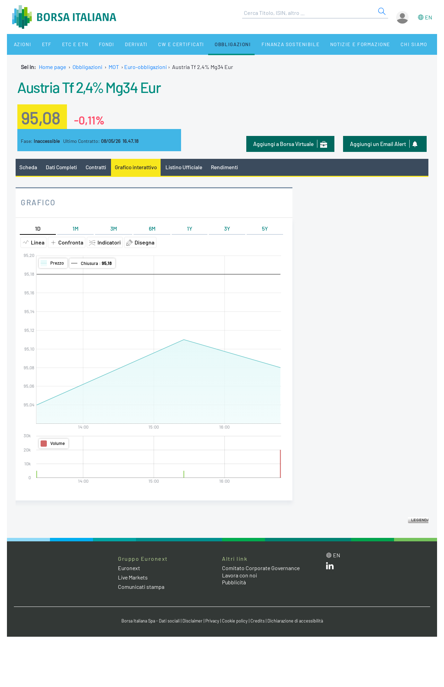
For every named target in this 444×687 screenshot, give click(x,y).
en (428, 17)
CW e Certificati (165, 44)
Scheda (28, 167)
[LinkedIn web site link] (330, 567)
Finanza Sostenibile (270, 44)
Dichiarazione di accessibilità (296, 621)
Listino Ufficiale (186, 167)
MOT (114, 66)
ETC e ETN (66, 44)
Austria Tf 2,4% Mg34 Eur (92, 86)
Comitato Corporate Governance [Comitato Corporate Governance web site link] (261, 568)
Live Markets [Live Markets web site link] (133, 577)
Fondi (95, 44)
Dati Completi (62, 167)
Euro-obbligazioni (146, 66)
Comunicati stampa (141, 587)
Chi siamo (389, 44)
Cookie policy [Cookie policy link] (236, 621)
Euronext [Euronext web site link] (129, 568)
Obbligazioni (214, 44)
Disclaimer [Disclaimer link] (192, 621)
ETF (41, 44)
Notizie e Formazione (338, 44)
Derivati (122, 44)
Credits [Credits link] (258, 621)
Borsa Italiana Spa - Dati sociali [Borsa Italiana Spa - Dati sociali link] (149, 621)
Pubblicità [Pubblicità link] (234, 582)
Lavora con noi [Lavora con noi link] (239, 575)
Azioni (19, 44)
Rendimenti (227, 167)
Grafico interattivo (137, 167)
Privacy (213, 621)
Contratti (96, 167)
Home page (52, 66)
